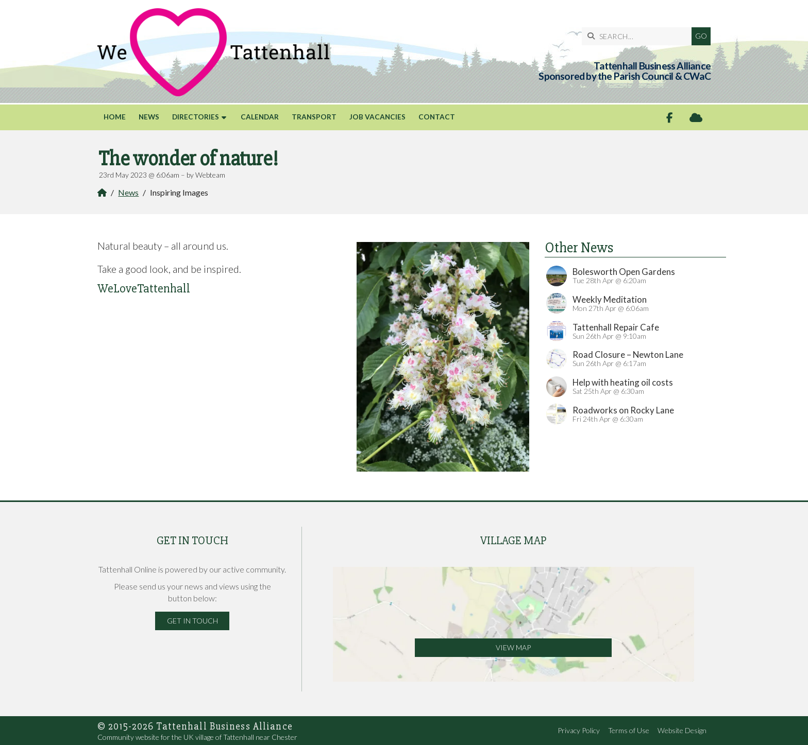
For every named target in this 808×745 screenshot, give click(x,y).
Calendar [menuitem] (260, 117)
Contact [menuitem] (436, 117)
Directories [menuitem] (195, 117)
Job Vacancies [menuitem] (377, 117)
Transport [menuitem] (314, 117)
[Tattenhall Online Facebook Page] (669, 117)
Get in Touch (192, 620)
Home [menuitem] (115, 117)
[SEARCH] (639, 36)
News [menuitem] (149, 117)
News (128, 192)
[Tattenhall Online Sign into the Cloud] (695, 117)
